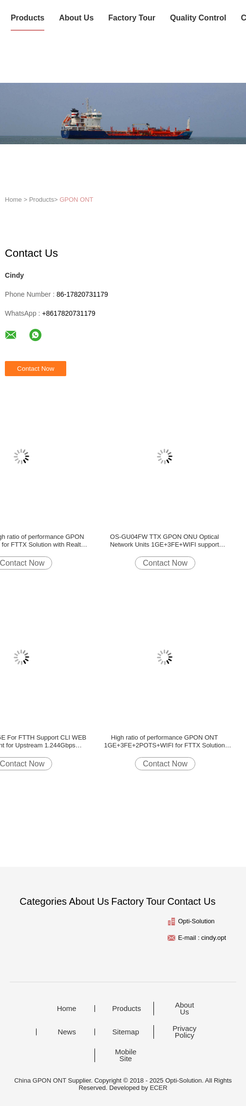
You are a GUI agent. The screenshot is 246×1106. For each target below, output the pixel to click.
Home (66, 1008)
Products (27, 18)
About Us (76, 18)
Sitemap (125, 1032)
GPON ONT (76, 199)
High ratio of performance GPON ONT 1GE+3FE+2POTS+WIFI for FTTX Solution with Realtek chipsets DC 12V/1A (164, 741)
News (66, 1032)
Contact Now (165, 563)
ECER (158, 1087)
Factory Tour (131, 18)
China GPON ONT (40, 1080)
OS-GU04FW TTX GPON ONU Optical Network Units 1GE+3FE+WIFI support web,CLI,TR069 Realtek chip (164, 541)
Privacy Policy (184, 1032)
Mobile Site (125, 1055)
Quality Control (198, 18)
